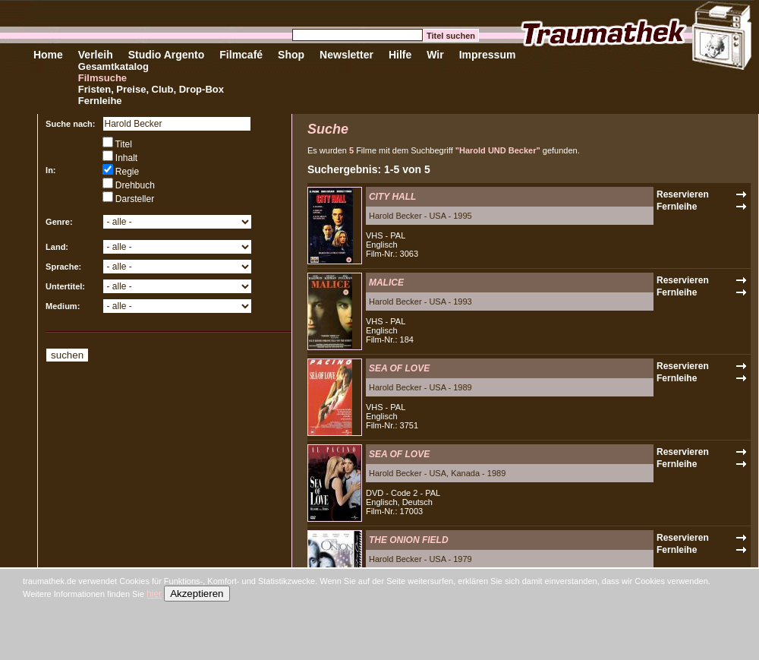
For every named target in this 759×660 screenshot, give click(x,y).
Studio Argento (166, 55)
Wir (435, 55)
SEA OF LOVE (399, 368)
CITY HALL (392, 196)
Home (48, 55)
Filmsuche (102, 78)
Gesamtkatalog (113, 66)
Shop (291, 55)
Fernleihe (100, 100)
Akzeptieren (196, 593)
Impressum (487, 55)
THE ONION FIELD (409, 540)
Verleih (95, 55)
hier (154, 594)
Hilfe (400, 55)
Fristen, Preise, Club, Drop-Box (151, 89)
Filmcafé (241, 55)
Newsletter (346, 55)
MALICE (386, 282)
